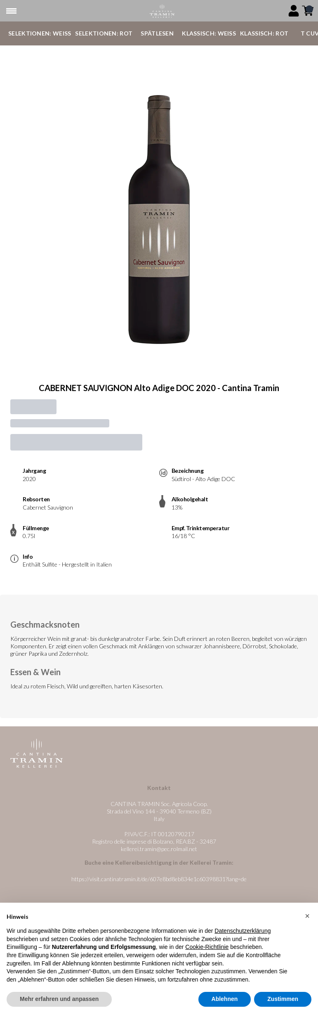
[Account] (293, 11)
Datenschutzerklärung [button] (242, 933)
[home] (162, 11)
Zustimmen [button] (282, 1001)
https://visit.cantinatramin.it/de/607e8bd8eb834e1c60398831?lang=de (159, 878)
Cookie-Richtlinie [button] (206, 949)
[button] (307, 917)
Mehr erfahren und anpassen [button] (59, 1001)
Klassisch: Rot (264, 33)
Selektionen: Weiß (39, 33)
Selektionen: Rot (103, 33)
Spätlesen (157, 33)
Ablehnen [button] (225, 1001)
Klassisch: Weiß (209, 33)
